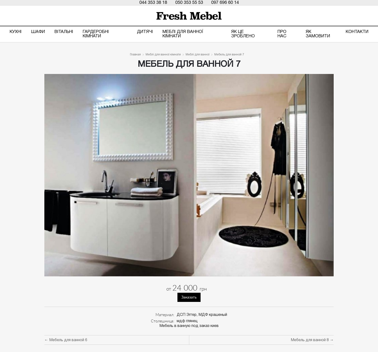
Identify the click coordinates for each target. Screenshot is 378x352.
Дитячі (145, 32)
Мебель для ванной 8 (310, 340)
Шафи (38, 32)
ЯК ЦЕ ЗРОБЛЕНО (243, 34)
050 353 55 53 (189, 3)
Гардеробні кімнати (96, 34)
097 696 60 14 (225, 3)
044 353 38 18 (153, 3)
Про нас (281, 34)
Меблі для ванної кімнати (182, 34)
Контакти (357, 32)
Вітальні (63, 32)
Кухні (15, 32)
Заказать (189, 297)
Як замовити (318, 34)
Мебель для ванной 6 (68, 340)
